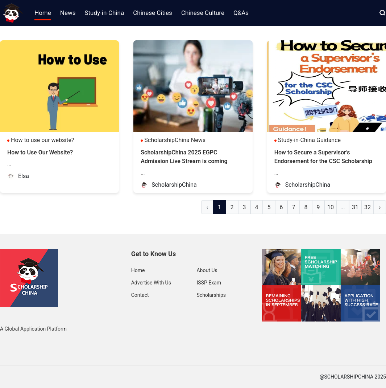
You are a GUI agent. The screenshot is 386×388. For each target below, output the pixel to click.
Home (138, 270)
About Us (206, 270)
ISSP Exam (208, 283)
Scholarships (211, 295)
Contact (140, 295)
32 (367, 207)
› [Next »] (380, 207)
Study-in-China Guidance (309, 140)
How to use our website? (42, 140)
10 (330, 207)
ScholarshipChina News (175, 140)
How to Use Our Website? (40, 152)
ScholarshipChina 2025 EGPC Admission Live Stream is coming (184, 157)
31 (355, 207)
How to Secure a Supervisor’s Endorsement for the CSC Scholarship (323, 157)
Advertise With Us (151, 283)
